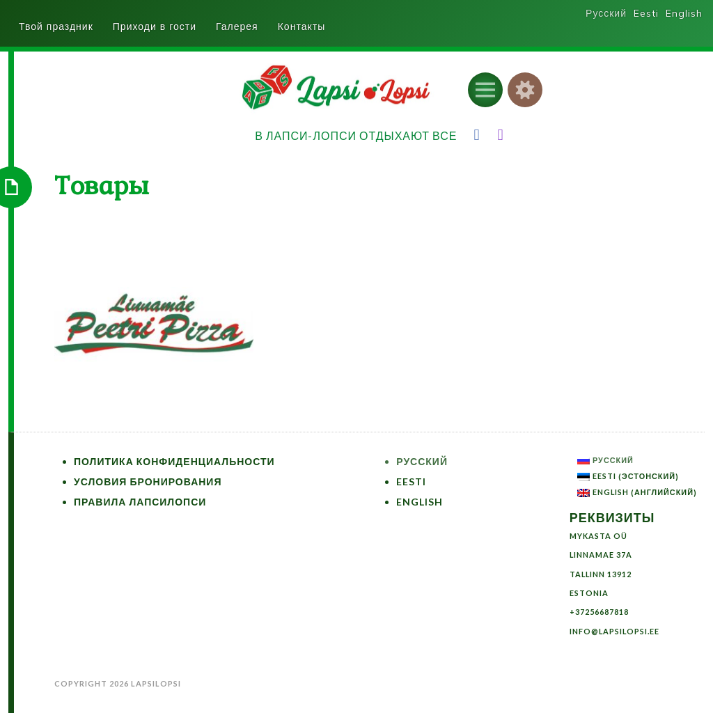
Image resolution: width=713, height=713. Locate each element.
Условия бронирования (148, 481)
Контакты (301, 26)
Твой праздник (56, 26)
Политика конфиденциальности (174, 461)
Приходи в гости (154, 26)
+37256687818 (599, 611)
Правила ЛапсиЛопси (140, 502)
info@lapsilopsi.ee (614, 631)
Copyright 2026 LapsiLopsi (117, 683)
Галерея (237, 26)
